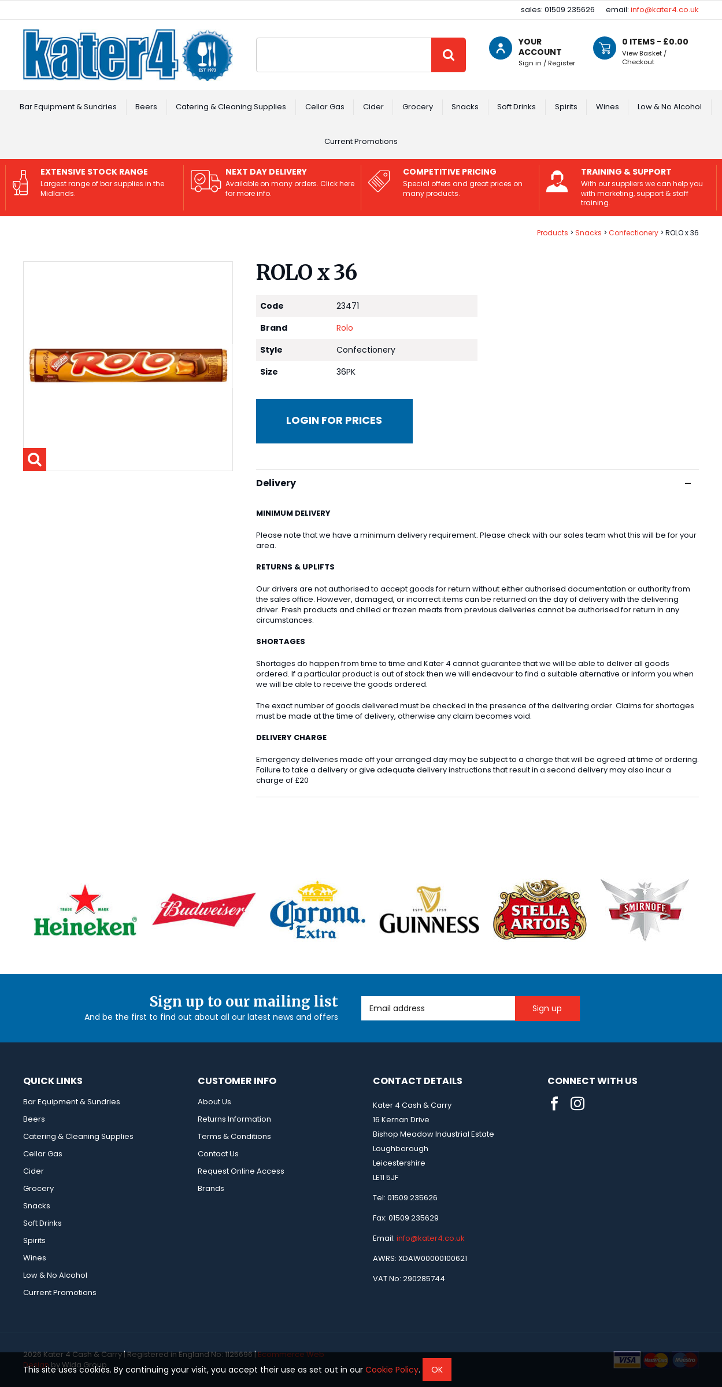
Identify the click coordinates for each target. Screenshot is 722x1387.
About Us (214, 1101)
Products (552, 233)
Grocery (417, 106)
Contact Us (218, 1153)
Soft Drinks (516, 106)
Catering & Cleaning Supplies (231, 106)
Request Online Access (241, 1171)
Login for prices (334, 420)
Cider (373, 106)
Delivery (473, 483)
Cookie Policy (392, 1369)
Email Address (361, 996)
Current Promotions (361, 141)
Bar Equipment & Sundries (68, 106)
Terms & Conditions (234, 1136)
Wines (607, 106)
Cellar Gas (325, 106)
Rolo (344, 328)
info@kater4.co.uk (665, 9)
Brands (211, 1188)
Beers (146, 106)
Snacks (465, 106)
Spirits (566, 106)
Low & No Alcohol (670, 106)
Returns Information (234, 1119)
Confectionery (633, 233)
